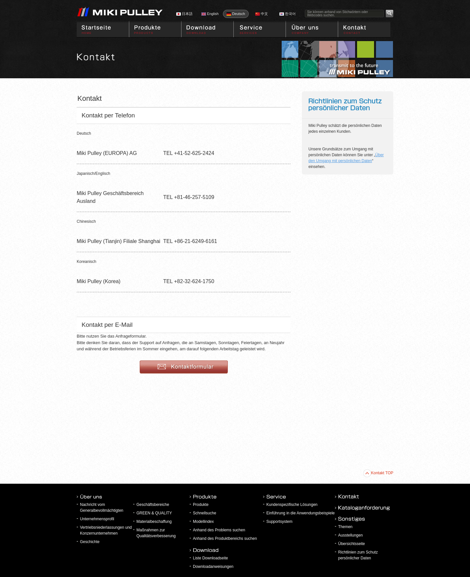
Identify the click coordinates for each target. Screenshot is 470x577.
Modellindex (203, 521)
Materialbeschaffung (154, 521)
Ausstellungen (350, 535)
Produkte (201, 504)
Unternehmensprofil (97, 519)
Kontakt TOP (378, 473)
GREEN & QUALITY (154, 513)
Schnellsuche (204, 513)
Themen (345, 526)
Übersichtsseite (351, 543)
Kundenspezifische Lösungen (292, 504)
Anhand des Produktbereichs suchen (225, 538)
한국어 (287, 14)
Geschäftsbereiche (152, 504)
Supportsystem (279, 521)
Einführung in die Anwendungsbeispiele (300, 513)
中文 (261, 14)
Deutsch (236, 14)
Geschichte (90, 541)
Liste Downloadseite (210, 558)
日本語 (184, 14)
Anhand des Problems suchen (219, 530)
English (209, 14)
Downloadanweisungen (213, 566)
